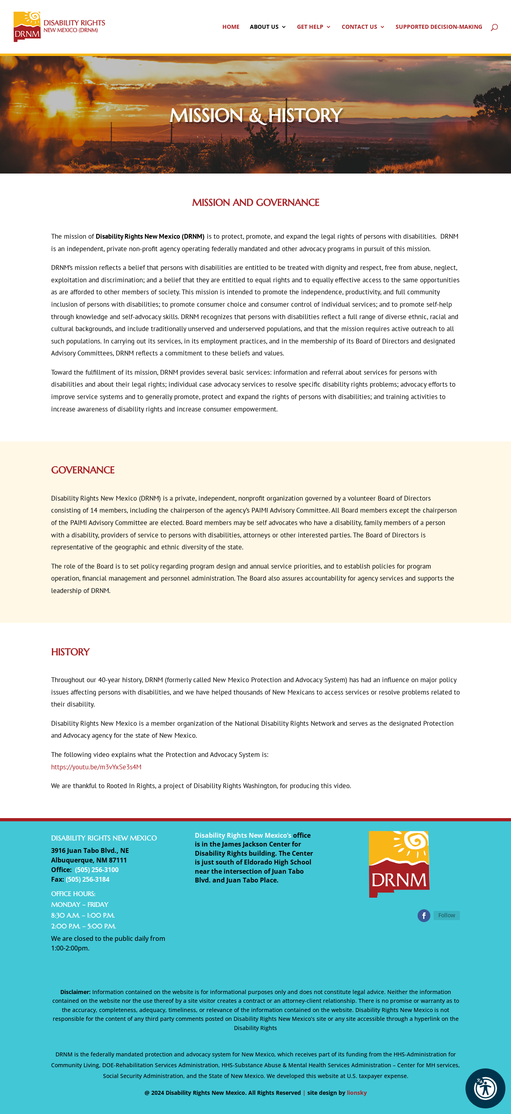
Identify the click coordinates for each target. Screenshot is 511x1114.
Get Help (310, 27)
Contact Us (359, 27)
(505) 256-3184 (87, 879)
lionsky (357, 1092)
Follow (446, 915)
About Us (264, 27)
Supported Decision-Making (439, 27)
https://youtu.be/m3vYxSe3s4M (96, 767)
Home (231, 27)
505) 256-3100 (98, 869)
